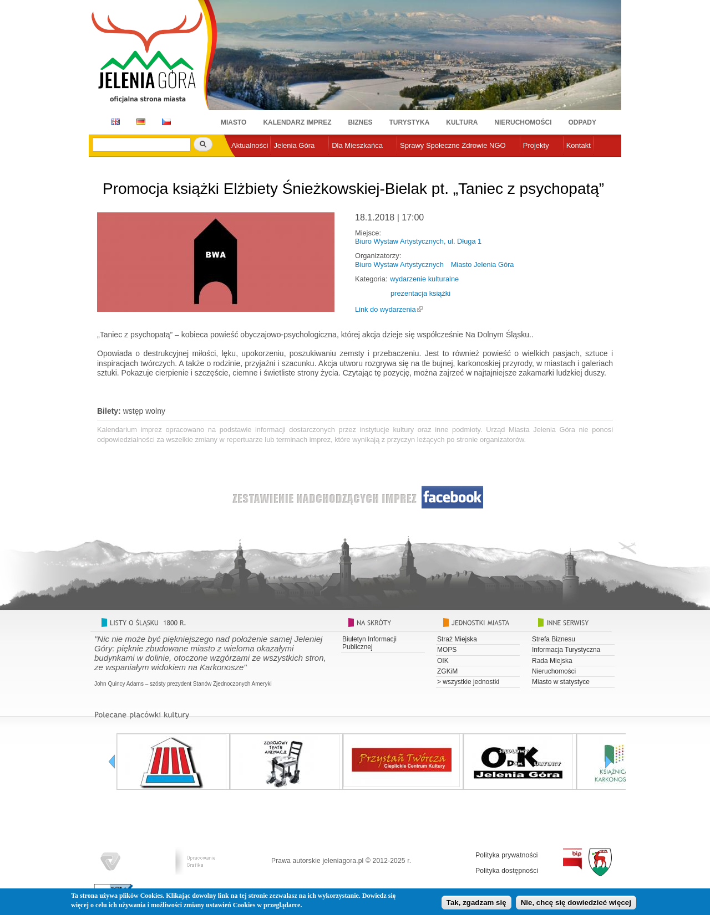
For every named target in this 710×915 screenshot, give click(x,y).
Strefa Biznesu (553, 639)
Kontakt (578, 145)
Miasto (233, 122)
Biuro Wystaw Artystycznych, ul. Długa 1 (418, 241)
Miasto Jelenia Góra (482, 264)
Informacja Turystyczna (566, 650)
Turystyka (409, 122)
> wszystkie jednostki (468, 682)
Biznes (360, 122)
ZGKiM (447, 671)
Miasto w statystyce (561, 682)
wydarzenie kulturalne (424, 279)
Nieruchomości (522, 122)
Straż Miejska (457, 639)
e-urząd (243, 164)
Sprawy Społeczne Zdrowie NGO (453, 145)
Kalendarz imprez (297, 122)
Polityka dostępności (506, 871)
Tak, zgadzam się (476, 904)
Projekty (536, 145)
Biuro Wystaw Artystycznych (399, 264)
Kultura (462, 122)
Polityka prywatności (506, 855)
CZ (166, 122)
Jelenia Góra (294, 145)
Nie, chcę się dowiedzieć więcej (576, 904)
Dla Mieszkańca (357, 145)
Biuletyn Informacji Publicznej (369, 643)
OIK (443, 661)
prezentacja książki (420, 293)
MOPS (447, 650)
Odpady (582, 122)
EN (113, 122)
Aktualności (249, 145)
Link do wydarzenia (385, 309)
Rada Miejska (552, 661)
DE (138, 122)
